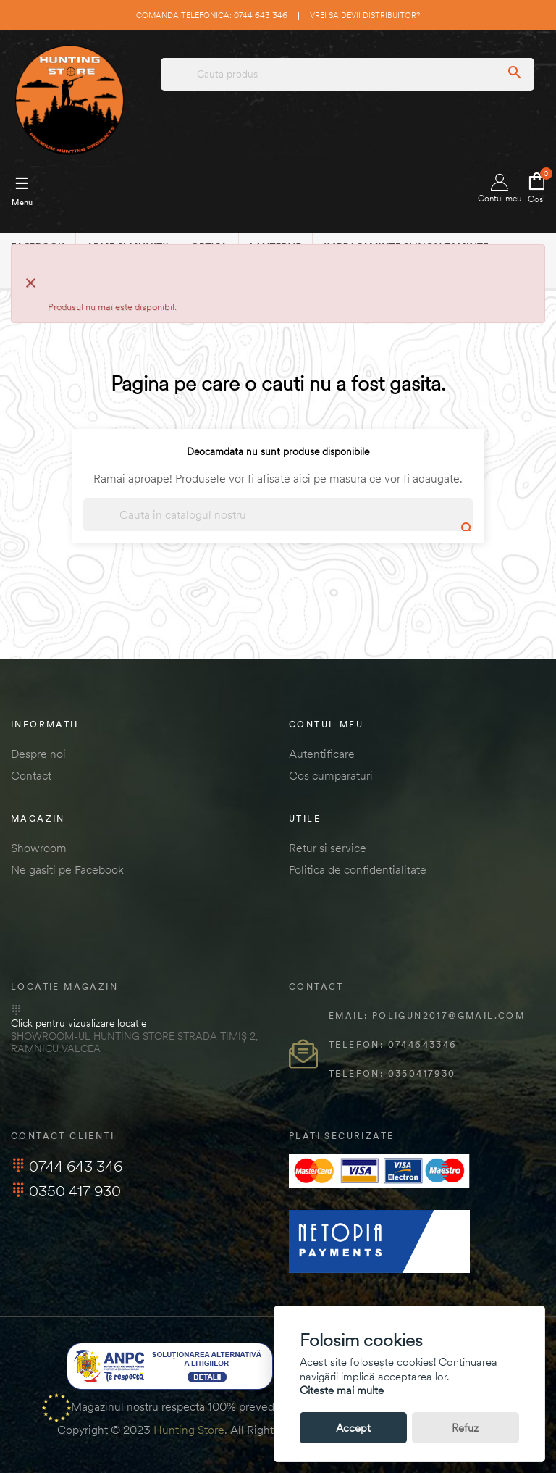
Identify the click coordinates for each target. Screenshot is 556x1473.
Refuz (465, 1428)
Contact (31, 775)
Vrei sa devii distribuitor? (365, 15)
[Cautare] (278, 514)
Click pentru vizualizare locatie (78, 1023)
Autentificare (322, 753)
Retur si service (327, 847)
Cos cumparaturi (331, 775)
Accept (353, 1428)
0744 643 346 (66, 1166)
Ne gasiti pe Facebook (67, 869)
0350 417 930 (66, 1191)
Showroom (39, 847)
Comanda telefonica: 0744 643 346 (211, 15)
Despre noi (38, 753)
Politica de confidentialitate (357, 869)
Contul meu (499, 189)
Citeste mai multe (342, 1390)
